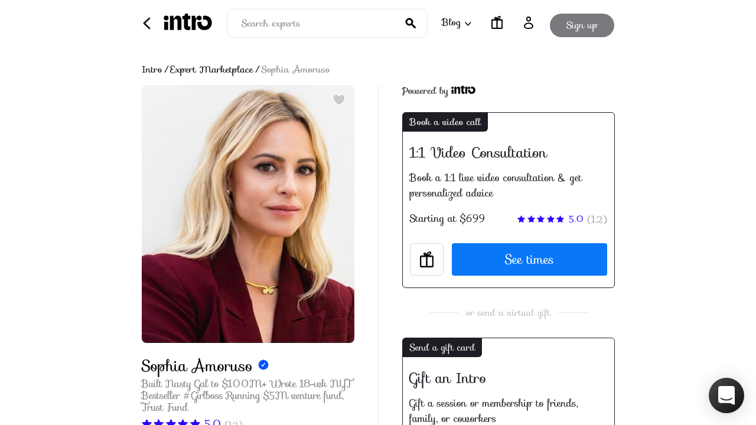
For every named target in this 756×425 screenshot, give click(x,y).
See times (529, 259)
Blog (456, 22)
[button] (726, 395)
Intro (152, 70)
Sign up (582, 22)
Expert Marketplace (212, 70)
